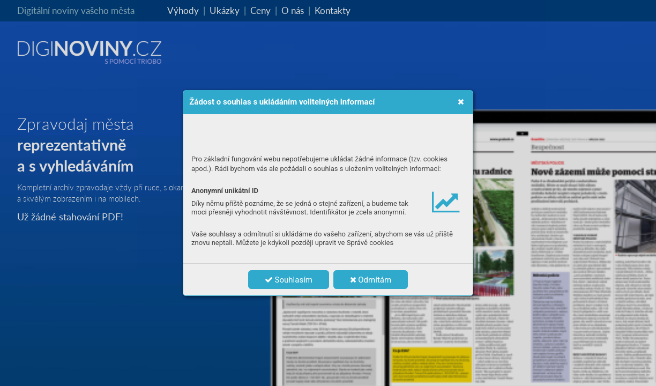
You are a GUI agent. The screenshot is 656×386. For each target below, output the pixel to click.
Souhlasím (288, 280)
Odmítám (371, 280)
